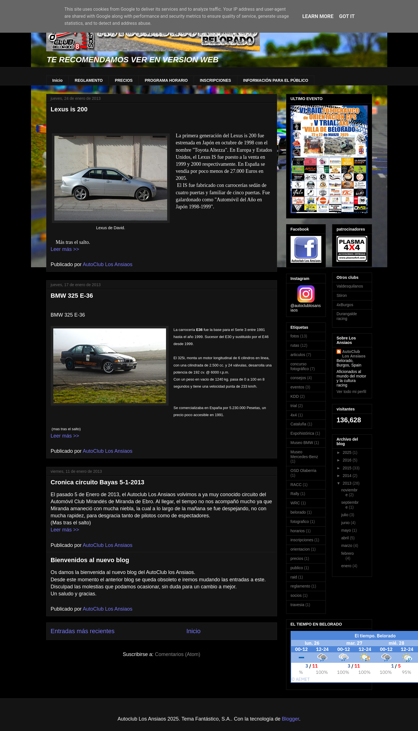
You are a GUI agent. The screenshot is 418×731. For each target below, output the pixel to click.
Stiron (342, 295)
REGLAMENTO (89, 80)
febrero (347, 553)
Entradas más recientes (83, 631)
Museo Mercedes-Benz (304, 454)
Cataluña (298, 424)
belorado (298, 512)
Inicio (57, 80)
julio (345, 515)
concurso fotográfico (300, 366)
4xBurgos (345, 304)
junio (346, 522)
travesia (297, 604)
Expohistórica (302, 433)
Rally (295, 493)
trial (294, 405)
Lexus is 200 (69, 109)
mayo (346, 530)
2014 (348, 475)
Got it (347, 16)
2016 (348, 460)
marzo (347, 545)
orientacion (300, 549)
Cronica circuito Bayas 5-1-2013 (98, 482)
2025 (348, 452)
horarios (298, 531)
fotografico (300, 521)
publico (297, 568)
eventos (297, 387)
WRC (295, 503)
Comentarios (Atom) (177, 654)
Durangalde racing (347, 316)
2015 (348, 468)
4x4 (294, 415)
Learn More (318, 16)
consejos (298, 378)
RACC (296, 484)
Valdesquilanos (350, 286)
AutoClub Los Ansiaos (354, 353)
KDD (295, 396)
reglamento (300, 586)
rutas (295, 345)
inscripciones (302, 540)
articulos (298, 354)
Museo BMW (302, 442)
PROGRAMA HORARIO (166, 80)
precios (297, 558)
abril (345, 538)
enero (347, 566)
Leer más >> (65, 249)
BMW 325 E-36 (72, 295)
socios (296, 595)
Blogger (290, 719)
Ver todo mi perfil (351, 391)
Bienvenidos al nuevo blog (90, 560)
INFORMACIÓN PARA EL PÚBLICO (275, 80)
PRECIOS (123, 80)
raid (294, 577)
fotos (295, 336)
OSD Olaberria (304, 470)
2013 (348, 483)
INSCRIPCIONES (215, 80)
